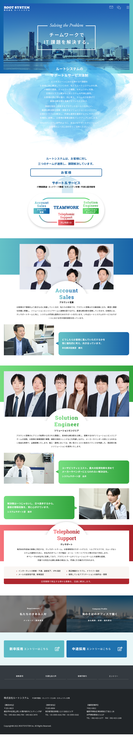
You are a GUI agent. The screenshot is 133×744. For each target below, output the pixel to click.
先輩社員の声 (50, 676)
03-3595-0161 (56, 714)
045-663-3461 (15, 714)
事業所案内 (82, 676)
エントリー (113, 676)
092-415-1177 (97, 718)
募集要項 (19, 676)
